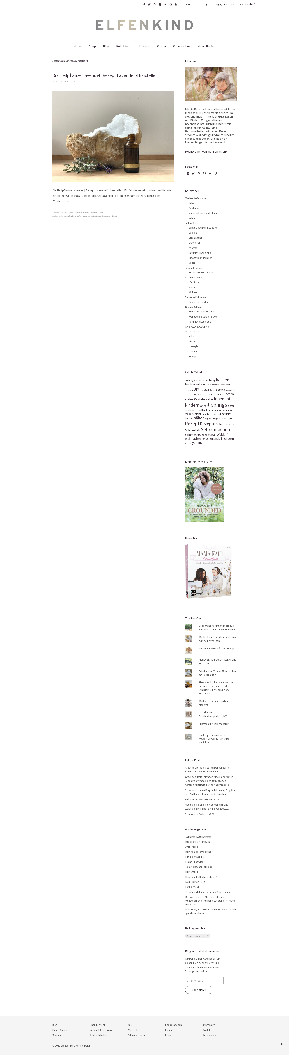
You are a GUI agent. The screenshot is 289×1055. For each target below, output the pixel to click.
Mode (192, 287)
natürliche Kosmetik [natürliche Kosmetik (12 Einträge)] (211, 414)
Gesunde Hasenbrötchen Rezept (217, 648)
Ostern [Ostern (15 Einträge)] (230, 418)
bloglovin (165, 4)
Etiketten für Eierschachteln (214, 723)
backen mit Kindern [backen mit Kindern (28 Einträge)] (198, 384)
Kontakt (207, 1030)
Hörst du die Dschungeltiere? (201, 877)
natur (108, 216)
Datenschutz (210, 1035)
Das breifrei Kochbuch (197, 841)
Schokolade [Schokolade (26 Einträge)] (192, 430)
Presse (161, 46)
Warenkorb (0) (247, 4)
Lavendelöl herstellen (96, 216)
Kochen (193, 247)
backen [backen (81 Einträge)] (222, 379)
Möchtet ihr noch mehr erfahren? (206, 151)
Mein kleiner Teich (195, 882)
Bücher (192, 341)
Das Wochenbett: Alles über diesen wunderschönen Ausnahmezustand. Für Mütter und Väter (210, 900)
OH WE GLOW (192, 331)
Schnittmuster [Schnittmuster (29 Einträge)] (226, 424)
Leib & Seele (192, 223)
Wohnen (193, 292)
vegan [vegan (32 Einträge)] (212, 434)
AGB (130, 1024)
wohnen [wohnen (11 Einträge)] (188, 443)
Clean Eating (195, 237)
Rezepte (193, 356)
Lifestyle (193, 346)
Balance (193, 336)
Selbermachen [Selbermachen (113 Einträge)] (215, 429)
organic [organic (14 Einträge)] (209, 418)
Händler (169, 1030)
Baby (191, 203)
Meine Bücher (206, 46)
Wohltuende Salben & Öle (203, 316)
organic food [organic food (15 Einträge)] (219, 418)
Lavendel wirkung (79, 216)
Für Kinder (194, 282)
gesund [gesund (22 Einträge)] (220, 389)
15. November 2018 (60, 82)
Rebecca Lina (181, 46)
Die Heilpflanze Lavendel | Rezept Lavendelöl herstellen (107, 75)
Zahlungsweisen (136, 1035)
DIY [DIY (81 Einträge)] (196, 389)
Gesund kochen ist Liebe (199, 866)
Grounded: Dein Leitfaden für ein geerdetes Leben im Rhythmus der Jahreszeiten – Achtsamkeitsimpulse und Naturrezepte (209, 780)
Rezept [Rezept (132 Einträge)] (192, 423)
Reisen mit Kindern (199, 302)
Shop (92, 46)
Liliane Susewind (194, 861)
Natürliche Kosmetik (200, 252)
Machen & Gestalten (196, 198)
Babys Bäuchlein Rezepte (203, 227)
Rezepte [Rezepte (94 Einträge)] (207, 423)
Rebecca (77, 82)
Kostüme (194, 208)
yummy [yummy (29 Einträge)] (197, 443)
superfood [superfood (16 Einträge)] (202, 434)
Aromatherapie (67, 212)
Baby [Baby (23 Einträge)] (212, 380)
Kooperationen (173, 1024)
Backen (193, 232)
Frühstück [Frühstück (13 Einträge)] (204, 389)
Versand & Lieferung (101, 1030)
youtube (170, 4)
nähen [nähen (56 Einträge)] (199, 417)
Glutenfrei (194, 242)
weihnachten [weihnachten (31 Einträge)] (194, 439)
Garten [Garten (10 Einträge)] (212, 390)
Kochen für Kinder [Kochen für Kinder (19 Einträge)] (195, 399)
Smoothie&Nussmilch (200, 257)
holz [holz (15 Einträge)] (195, 394)
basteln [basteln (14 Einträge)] (215, 384)
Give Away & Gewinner (197, 326)
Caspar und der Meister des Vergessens (207, 892)
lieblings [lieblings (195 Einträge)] (217, 404)
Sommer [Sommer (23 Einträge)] (190, 434)
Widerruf (132, 1030)
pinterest (160, 4)
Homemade (191, 871)
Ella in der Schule (194, 856)
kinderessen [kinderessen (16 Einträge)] (204, 394)
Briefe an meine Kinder (201, 272)
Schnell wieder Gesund (201, 311)
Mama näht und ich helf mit (203, 213)
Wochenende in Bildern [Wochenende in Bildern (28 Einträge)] (218, 439)
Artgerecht (191, 846)
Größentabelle (98, 1035)
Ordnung (193, 351)
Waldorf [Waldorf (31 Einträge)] (222, 435)
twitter (149, 4)
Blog (106, 46)
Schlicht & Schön (194, 277)
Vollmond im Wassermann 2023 (202, 799)
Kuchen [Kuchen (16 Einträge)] (209, 399)
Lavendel (67, 216)
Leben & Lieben (96, 212)
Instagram (154, 4)
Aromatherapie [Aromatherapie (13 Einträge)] (201, 380)
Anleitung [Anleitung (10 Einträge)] (189, 380)
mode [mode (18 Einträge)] (188, 413)
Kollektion (123, 46)
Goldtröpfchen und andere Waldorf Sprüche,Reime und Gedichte (214, 738)
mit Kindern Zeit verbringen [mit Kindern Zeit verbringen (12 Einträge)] (221, 410)
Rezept (114, 216)
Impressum (209, 1024)
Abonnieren (199, 990)
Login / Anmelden (224, 4)
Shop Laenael (97, 1024)
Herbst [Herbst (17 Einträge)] (188, 394)
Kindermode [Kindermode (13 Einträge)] (217, 394)
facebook (144, 4)
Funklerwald (192, 886)
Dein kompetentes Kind (198, 851)
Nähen (192, 218)
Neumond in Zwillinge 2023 (199, 814)
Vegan (192, 262)
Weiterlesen (61, 201)
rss (176, 4)
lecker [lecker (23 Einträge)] (204, 405)
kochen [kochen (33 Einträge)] (229, 394)
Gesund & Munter (81, 212)
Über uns (143, 46)
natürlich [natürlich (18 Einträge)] (196, 413)
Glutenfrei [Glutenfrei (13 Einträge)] (230, 389)
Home (78, 46)
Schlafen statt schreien (198, 836)
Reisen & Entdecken (196, 297)
